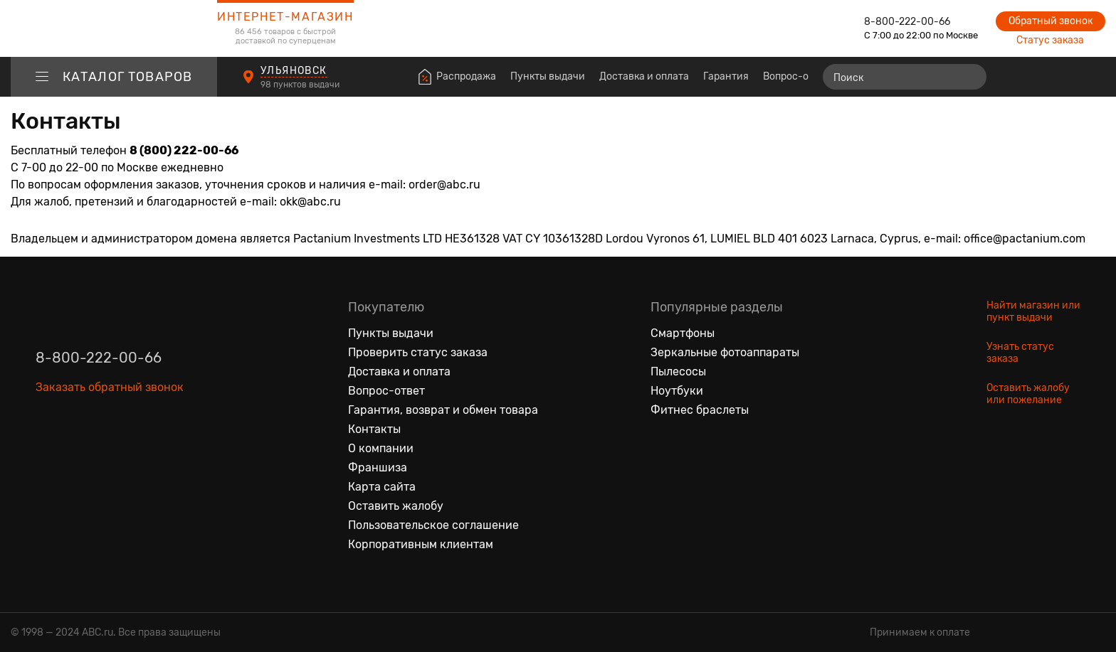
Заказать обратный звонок (110, 387)
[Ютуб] (106, 453)
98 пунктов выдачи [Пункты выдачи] (301, 85)
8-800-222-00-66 (907, 22)
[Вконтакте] (47, 453)
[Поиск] (904, 77)
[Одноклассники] (76, 453)
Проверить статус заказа (418, 352)
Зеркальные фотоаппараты (725, 352)
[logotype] (114, 28)
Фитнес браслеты (700, 410)
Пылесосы (678, 371)
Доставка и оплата (644, 76)
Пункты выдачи (547, 76)
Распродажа (466, 76)
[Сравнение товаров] (1013, 77)
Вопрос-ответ (796, 76)
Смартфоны (683, 333)
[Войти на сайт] (1064, 77)
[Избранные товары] (1039, 77)
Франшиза (377, 467)
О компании (381, 448)
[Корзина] (1092, 77)
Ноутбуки (677, 390)
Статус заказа (1050, 40)
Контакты (374, 429)
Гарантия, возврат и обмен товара (443, 410)
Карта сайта (382, 486)
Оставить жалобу (395, 506)
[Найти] (969, 76)
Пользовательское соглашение (433, 525)
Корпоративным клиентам (420, 544)
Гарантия (726, 76)
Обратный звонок (1051, 21)
